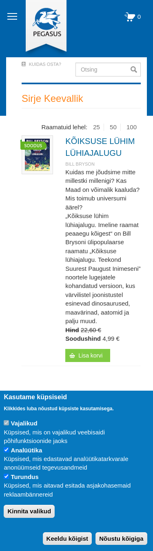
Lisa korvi (90, 355)
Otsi (136, 69)
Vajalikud (24, 423)
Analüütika (26, 450)
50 (113, 127)
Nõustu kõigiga (121, 538)
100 (131, 127)
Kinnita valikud (29, 511)
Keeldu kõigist (68, 538)
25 (96, 127)
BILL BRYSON (80, 164)
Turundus (25, 476)
